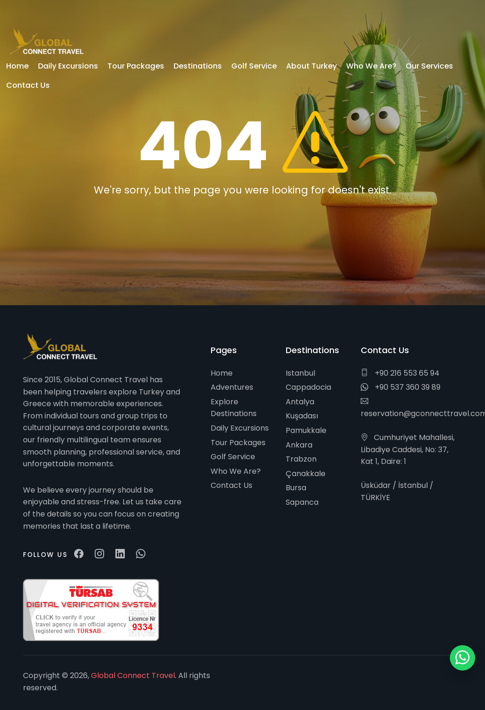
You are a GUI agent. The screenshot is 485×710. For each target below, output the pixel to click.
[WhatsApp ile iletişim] (462, 658)
